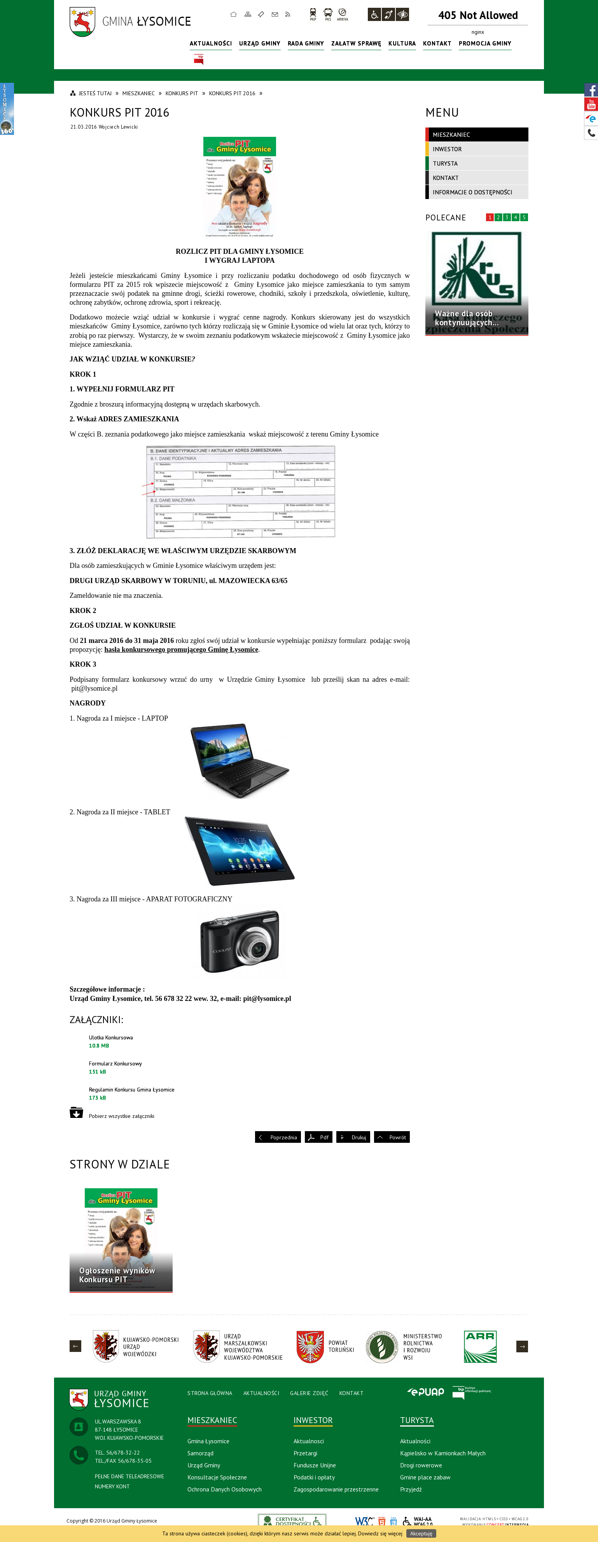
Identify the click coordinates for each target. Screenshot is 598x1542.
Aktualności (211, 43)
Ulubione (262, 14)
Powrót (398, 1137)
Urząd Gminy (260, 43)
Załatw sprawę (356, 43)
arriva (343, 14)
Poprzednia (284, 1137)
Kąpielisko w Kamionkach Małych (443, 1453)
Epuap (425, 1393)
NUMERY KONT (112, 1486)
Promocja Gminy (485, 43)
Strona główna (234, 14)
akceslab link (292, 1521)
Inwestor (447, 149)
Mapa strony (248, 14)
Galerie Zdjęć (309, 1393)
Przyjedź (411, 1489)
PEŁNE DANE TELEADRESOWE (129, 1476)
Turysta (445, 163)
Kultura (402, 43)
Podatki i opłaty (314, 1477)
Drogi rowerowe (421, 1465)
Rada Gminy (306, 43)
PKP (313, 14)
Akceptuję (421, 1533)
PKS (328, 14)
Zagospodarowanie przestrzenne (336, 1489)
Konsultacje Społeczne (217, 1477)
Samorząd (200, 1453)
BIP (198, 59)
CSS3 (393, 1522)
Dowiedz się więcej (380, 1533)
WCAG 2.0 (418, 1522)
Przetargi (305, 1453)
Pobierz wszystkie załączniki (121, 1115)
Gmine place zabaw (425, 1477)
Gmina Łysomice (208, 1441)
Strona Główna (210, 1393)
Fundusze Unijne (315, 1465)
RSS (288, 14)
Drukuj (359, 1137)
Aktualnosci (309, 1441)
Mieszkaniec (451, 134)
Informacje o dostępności (472, 192)
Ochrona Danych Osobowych (224, 1489)
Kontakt (275, 14)
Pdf (324, 1137)
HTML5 (382, 1522)
